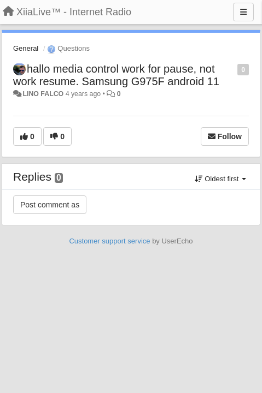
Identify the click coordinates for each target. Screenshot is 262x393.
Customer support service (109, 241)
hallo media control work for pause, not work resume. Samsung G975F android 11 (116, 75)
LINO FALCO (42, 94)
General (25, 48)
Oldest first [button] (220, 179)
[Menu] (243, 12)
